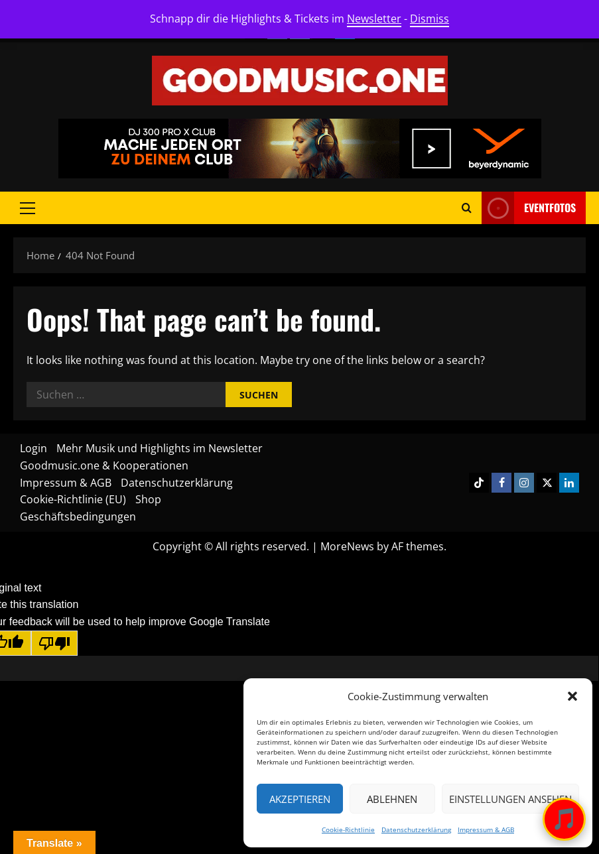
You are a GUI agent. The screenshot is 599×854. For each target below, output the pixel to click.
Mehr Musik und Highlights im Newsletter (159, 448)
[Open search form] (467, 208)
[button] (572, 696)
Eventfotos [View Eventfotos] (529, 208)
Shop (148, 499)
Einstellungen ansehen (510, 799)
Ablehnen (392, 799)
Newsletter (374, 18)
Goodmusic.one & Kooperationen (104, 465)
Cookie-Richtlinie (348, 829)
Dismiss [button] (429, 18)
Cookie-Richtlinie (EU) (73, 499)
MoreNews (347, 546)
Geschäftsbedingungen (78, 516)
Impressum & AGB (486, 829)
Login (33, 448)
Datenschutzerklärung (416, 829)
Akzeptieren (299, 799)
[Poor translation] (54, 643)
